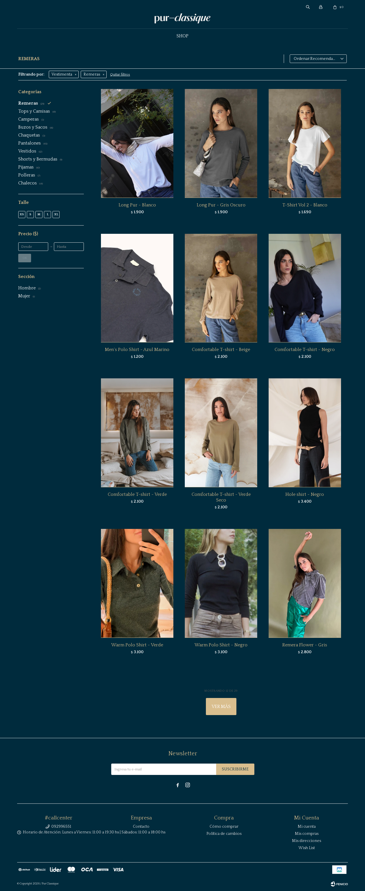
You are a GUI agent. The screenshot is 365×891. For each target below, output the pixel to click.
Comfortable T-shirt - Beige (221, 349)
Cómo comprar (224, 826)
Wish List (307, 848)
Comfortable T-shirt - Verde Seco (221, 497)
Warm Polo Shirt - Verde (137, 645)
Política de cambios (224, 833)
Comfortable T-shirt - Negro (305, 349)
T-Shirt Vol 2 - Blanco (304, 205)
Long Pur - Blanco (137, 205)
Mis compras (307, 833)
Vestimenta (62, 74)
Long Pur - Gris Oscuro (221, 205)
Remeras (92, 74)
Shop (182, 35)
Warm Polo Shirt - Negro (221, 645)
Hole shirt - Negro (304, 494)
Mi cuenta (307, 826)
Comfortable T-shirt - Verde (137, 494)
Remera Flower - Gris (304, 645)
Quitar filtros (120, 74)
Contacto (141, 826)
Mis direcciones (306, 841)
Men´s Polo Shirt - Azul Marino (137, 349)
